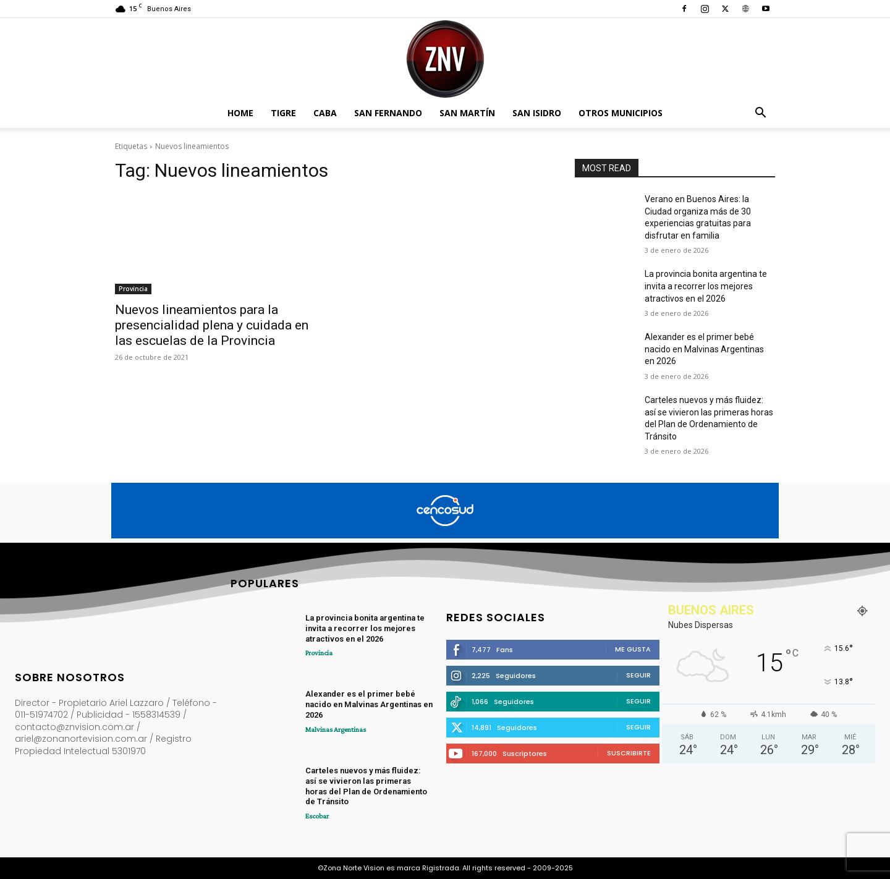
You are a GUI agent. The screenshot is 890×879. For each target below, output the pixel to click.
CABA (325, 113)
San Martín (467, 113)
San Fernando (388, 113)
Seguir (638, 675)
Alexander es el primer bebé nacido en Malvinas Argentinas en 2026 (704, 349)
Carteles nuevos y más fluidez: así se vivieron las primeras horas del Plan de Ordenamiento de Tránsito (366, 786)
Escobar (317, 816)
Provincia (133, 288)
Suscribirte (629, 753)
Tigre (283, 113)
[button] (760, 114)
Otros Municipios (620, 113)
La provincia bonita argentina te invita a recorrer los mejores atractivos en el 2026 (706, 286)
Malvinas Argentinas (335, 729)
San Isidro (536, 113)
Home (240, 113)
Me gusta (633, 649)
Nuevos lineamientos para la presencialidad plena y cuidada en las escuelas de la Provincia (211, 325)
